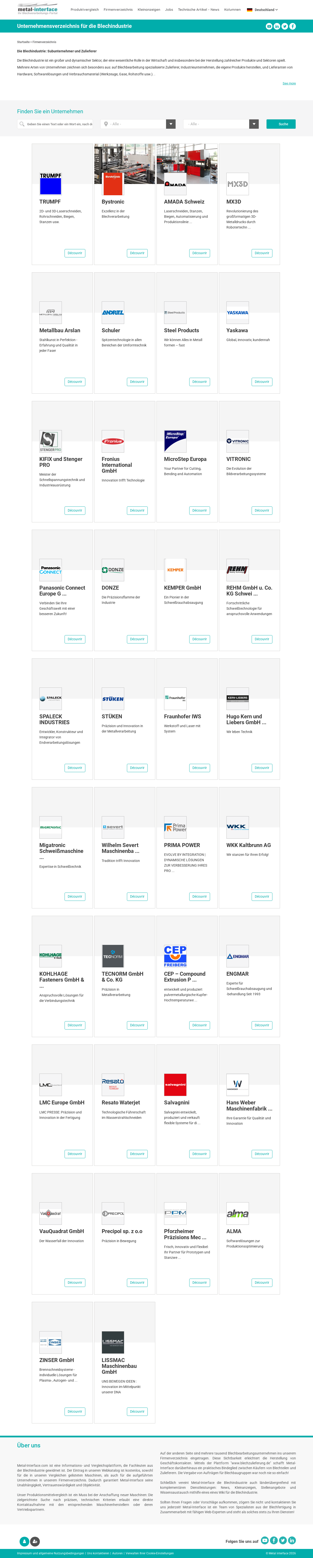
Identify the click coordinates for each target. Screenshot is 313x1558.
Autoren (117, 1553)
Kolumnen (232, 9)
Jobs (169, 9)
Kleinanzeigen (149, 9)
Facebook (292, 26)
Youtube (269, 26)
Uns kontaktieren (98, 1553)
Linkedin (277, 26)
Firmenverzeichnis (118, 9)
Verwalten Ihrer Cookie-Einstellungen (150, 1553)
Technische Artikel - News (198, 9)
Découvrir (75, 253)
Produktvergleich (85, 9)
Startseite (23, 42)
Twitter (284, 26)
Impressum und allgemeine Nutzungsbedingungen (50, 1553)
